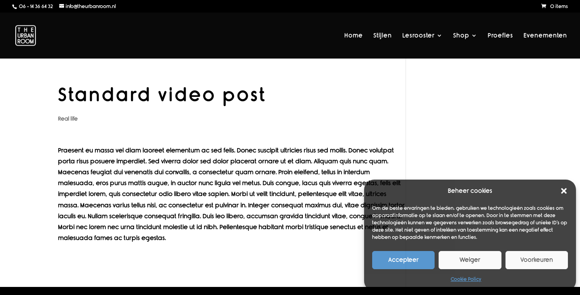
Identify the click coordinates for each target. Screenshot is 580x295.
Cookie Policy (466, 279)
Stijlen (382, 36)
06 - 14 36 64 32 (35, 6)
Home (353, 36)
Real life (68, 118)
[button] (564, 191)
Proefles (500, 36)
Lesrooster (418, 36)
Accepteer (403, 260)
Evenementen (545, 36)
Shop (461, 36)
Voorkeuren (536, 260)
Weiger (470, 260)
